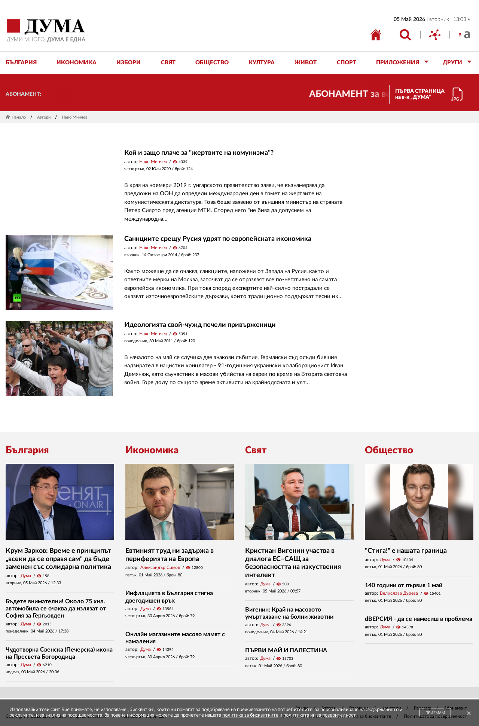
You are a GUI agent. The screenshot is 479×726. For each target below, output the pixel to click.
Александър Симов (160, 567)
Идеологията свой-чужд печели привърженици (200, 325)
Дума (26, 575)
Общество (389, 450)
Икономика (152, 450)
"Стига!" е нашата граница (406, 551)
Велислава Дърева (399, 593)
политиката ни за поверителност (319, 715)
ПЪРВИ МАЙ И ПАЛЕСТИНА (286, 650)
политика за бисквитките (250, 715)
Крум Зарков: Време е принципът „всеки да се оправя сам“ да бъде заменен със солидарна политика (58, 559)
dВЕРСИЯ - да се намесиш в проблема (418, 619)
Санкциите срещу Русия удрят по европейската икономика (217, 239)
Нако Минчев (153, 161)
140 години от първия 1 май (403, 585)
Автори (44, 117)
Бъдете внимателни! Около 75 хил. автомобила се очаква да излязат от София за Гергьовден (56, 608)
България (27, 450)
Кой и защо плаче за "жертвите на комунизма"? (199, 153)
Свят (256, 450)
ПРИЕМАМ (435, 713)
